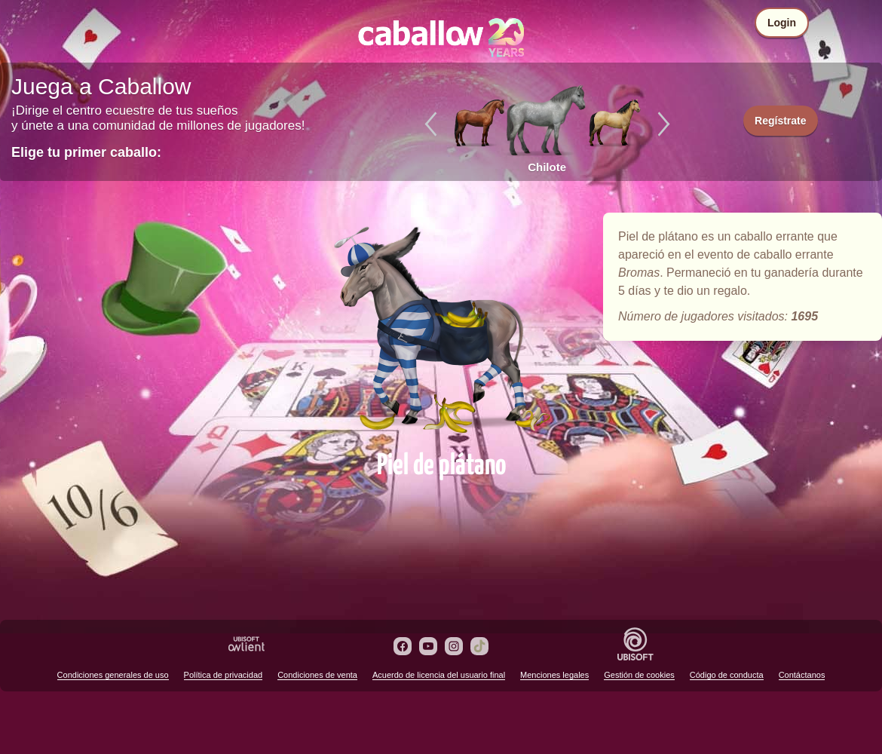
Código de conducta (727, 674)
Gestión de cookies (639, 674)
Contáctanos (802, 674)
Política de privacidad (223, 674)
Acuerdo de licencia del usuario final (438, 674)
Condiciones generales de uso (113, 674)
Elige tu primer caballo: (86, 152)
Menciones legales (554, 674)
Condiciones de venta (317, 674)
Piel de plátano (441, 326)
